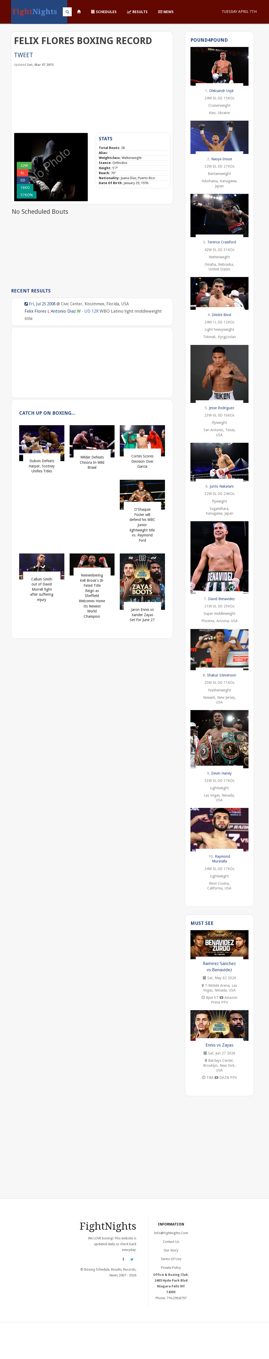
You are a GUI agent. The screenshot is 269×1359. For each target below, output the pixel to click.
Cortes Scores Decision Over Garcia (142, 461)
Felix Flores (35, 311)
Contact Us (171, 1242)
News (166, 12)
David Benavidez (221, 599)
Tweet (23, 55)
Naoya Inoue (221, 159)
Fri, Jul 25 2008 (39, 304)
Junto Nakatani (222, 486)
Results (137, 12)
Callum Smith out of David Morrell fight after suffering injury (41, 589)
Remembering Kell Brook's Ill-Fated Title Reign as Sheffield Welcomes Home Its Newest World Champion (92, 596)
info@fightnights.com (171, 1233)
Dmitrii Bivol (221, 315)
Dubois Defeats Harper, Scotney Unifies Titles (42, 466)
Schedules (104, 12)
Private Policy (171, 1268)
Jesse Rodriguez (221, 408)
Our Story (171, 1250)
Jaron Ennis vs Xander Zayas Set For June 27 (142, 614)
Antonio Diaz (63, 311)
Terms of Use (171, 1259)
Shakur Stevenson (221, 675)
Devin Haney (221, 773)
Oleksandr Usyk (221, 91)
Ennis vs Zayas (219, 1045)
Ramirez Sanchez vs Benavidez (219, 966)
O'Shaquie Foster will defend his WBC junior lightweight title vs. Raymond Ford (142, 524)
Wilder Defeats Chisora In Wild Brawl (92, 462)
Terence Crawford (221, 242)
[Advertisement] (53, 99)
